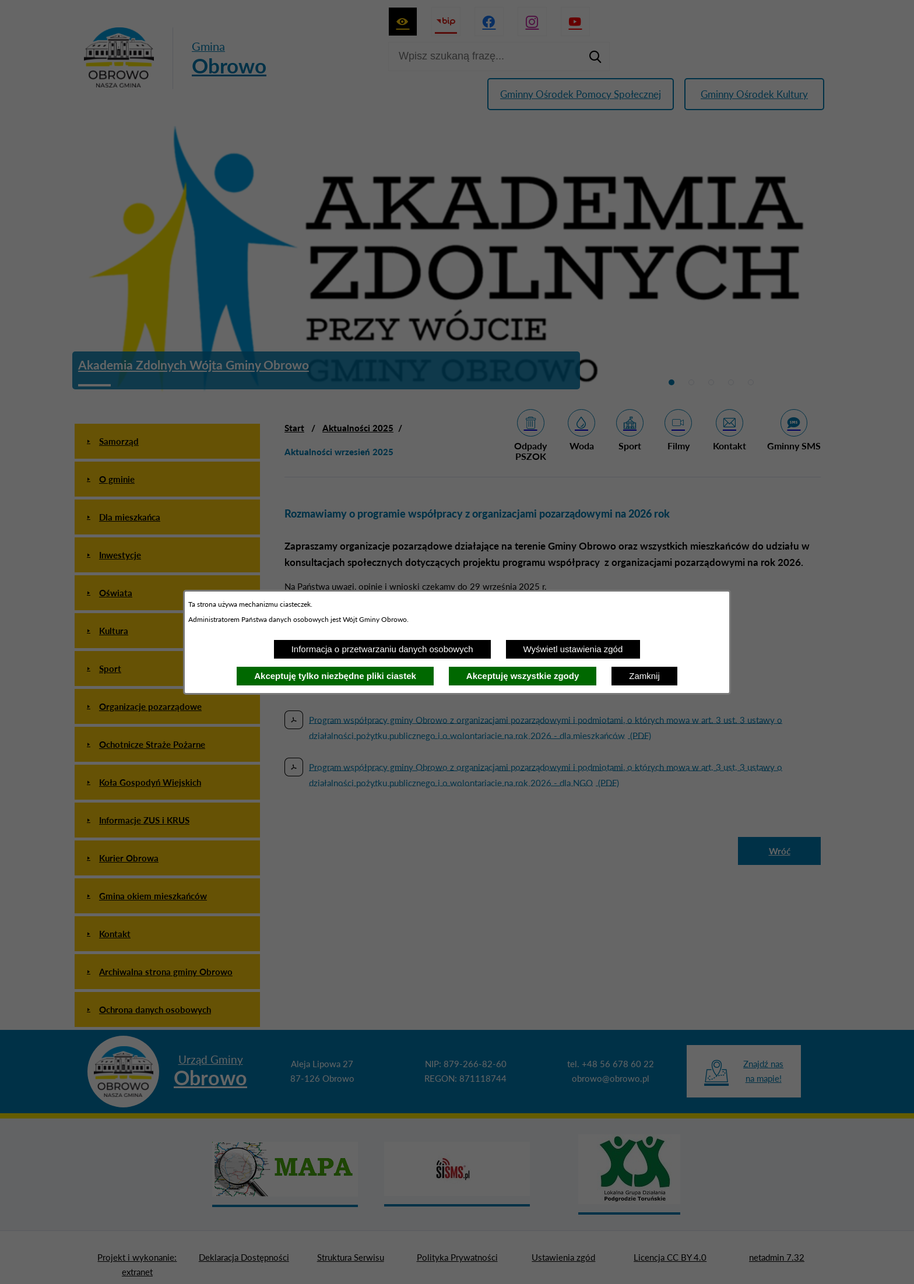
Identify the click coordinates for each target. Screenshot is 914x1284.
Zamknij (644, 676)
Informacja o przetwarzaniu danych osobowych (382, 649)
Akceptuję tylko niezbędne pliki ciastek (335, 676)
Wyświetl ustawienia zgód (573, 649)
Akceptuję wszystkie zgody (522, 676)
